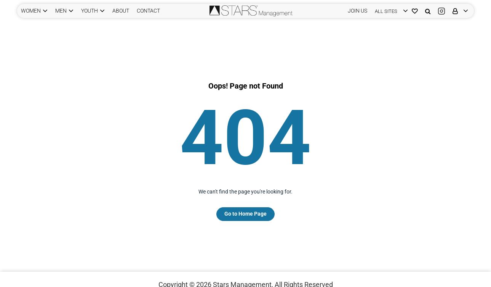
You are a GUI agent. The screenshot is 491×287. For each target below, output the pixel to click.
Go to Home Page (245, 214)
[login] (389, 11)
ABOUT (120, 11)
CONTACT (148, 11)
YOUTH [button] (89, 11)
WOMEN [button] (31, 11)
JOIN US (357, 11)
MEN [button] (61, 11)
